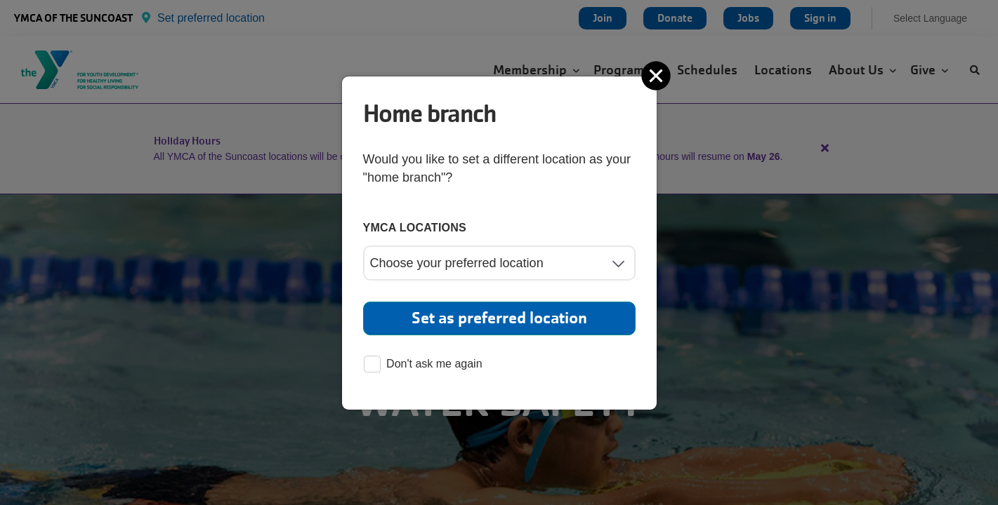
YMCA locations (415, 228)
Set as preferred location (499, 318)
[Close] (657, 76)
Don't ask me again (423, 365)
